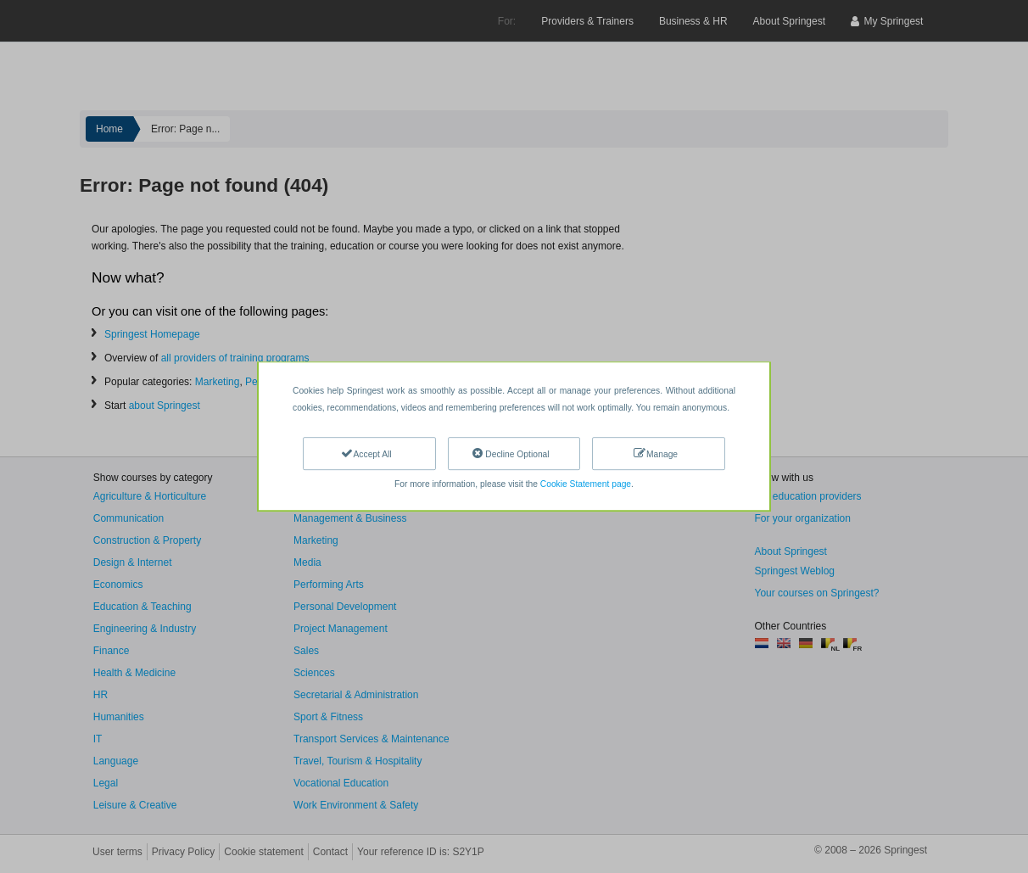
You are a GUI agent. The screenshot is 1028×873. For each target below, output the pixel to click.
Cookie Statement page (585, 484)
